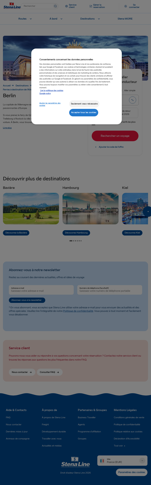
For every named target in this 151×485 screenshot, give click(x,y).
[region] (76, 86)
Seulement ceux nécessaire (84, 104)
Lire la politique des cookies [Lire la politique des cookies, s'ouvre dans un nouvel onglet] (51, 90)
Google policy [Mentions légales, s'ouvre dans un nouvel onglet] (45, 93)
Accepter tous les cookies (83, 112)
